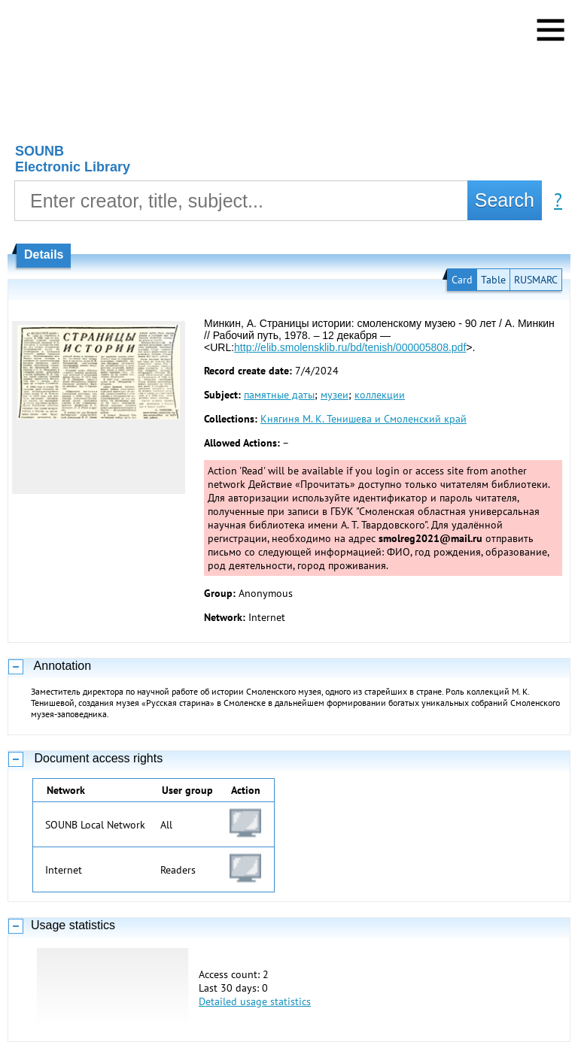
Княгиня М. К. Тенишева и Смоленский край (363, 419)
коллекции (379, 394)
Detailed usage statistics (255, 1001)
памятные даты (279, 394)
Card (462, 279)
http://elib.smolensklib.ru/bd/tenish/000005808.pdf (350, 347)
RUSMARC (536, 279)
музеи (334, 394)
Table (493, 279)
